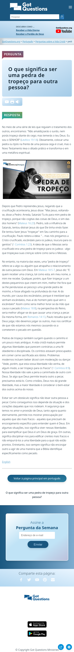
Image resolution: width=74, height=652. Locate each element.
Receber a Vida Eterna (28, 30)
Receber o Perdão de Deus (30, 34)
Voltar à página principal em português (37, 478)
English (6, 462)
